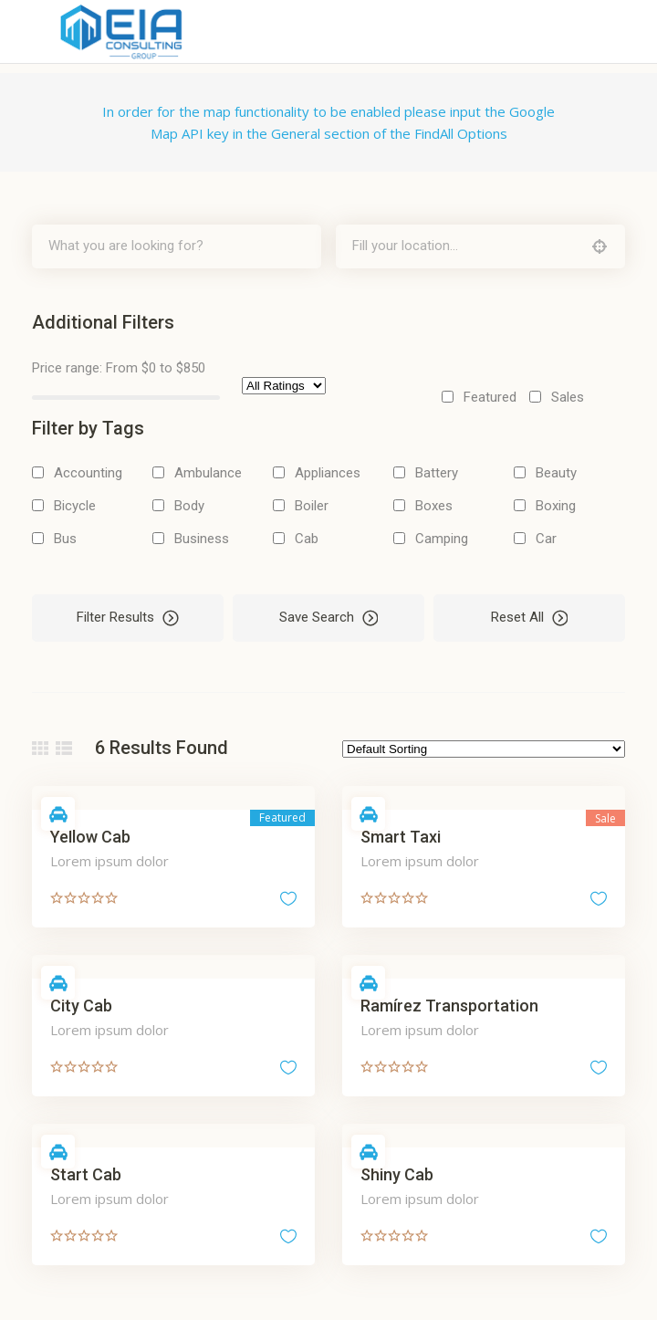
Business (201, 538)
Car (546, 538)
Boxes (434, 506)
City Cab (81, 1005)
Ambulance (208, 473)
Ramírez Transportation (449, 1005)
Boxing (556, 506)
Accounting (88, 473)
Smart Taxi (400, 836)
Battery (436, 473)
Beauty (556, 473)
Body (189, 506)
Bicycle (75, 506)
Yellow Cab (90, 836)
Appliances (327, 473)
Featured (490, 397)
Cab (306, 538)
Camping (441, 538)
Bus (65, 538)
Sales (567, 397)
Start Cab (85, 1174)
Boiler (311, 506)
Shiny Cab (396, 1174)
